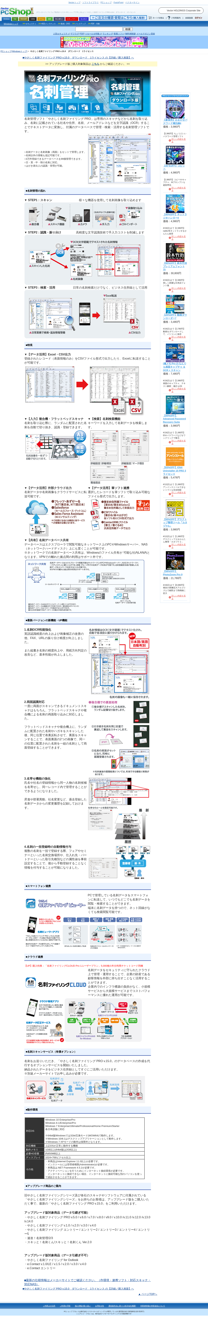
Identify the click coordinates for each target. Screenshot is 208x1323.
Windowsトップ (11, 24)
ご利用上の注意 (49, 1306)
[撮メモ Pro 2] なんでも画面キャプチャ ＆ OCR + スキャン (174, 366)
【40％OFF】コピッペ (174, 167)
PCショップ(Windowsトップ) (14, 51)
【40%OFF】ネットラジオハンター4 (175, 216)
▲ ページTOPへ (147, 1294)
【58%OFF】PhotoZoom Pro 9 (173, 573)
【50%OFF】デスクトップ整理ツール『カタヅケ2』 (175, 522)
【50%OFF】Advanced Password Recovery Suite (174, 418)
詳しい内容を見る (178, 140)
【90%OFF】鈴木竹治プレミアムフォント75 (175, 266)
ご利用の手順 (65, 1306)
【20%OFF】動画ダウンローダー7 (175, 317)
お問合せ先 (99, 1306)
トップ (74, 2)
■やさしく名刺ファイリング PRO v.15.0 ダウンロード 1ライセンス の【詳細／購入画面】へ (78, 57)
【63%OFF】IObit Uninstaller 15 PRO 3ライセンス (174, 470)
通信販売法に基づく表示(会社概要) (122, 1306)
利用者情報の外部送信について (152, 1306)
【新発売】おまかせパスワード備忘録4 (175, 122)
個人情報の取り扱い (83, 1306)
